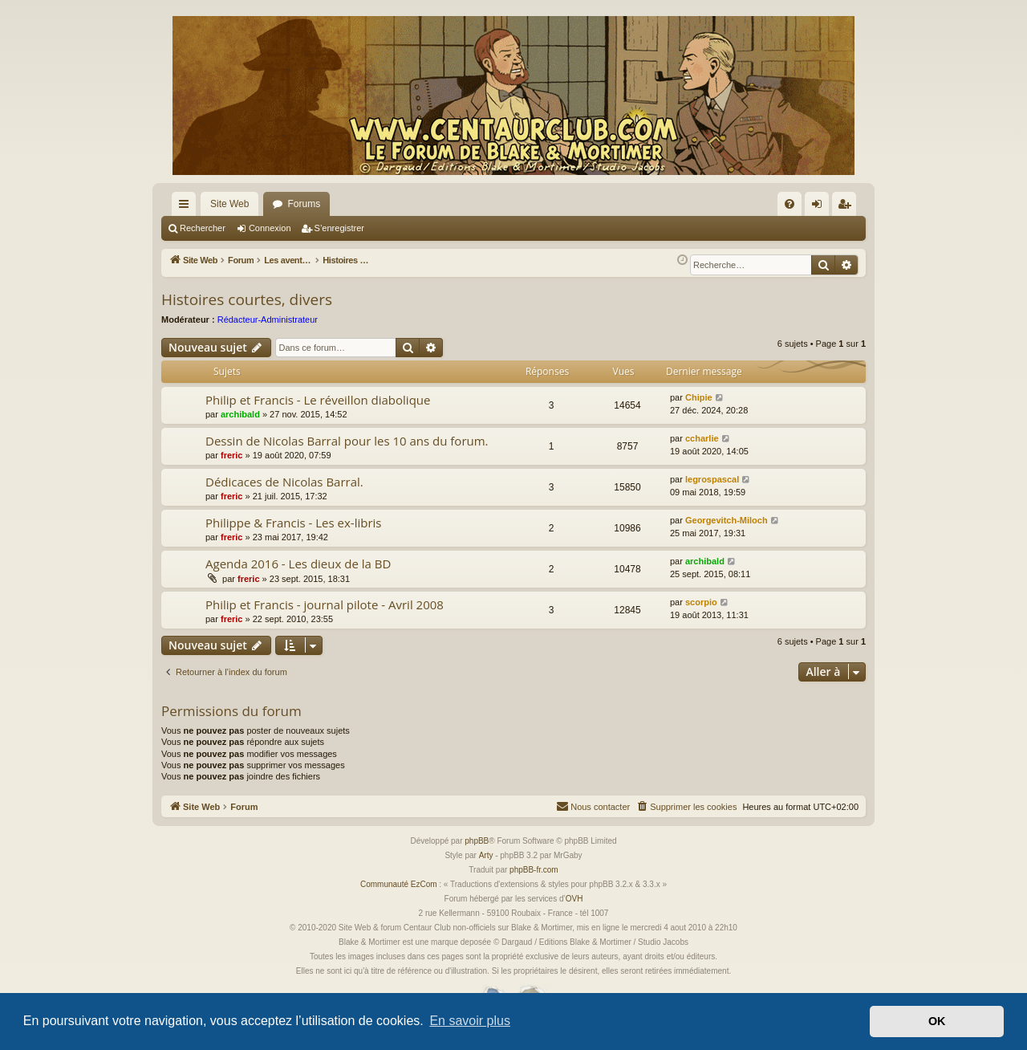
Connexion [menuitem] (820, 207)
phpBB (477, 840)
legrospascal (712, 479)
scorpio (701, 602)
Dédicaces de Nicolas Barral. (284, 482)
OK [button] (937, 1021)
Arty (486, 855)
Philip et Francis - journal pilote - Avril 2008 (324, 604)
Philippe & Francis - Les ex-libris (293, 523)
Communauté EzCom (398, 884)
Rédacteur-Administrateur (267, 319)
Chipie (698, 397)
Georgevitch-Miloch (726, 520)
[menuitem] (789, 204)
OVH (574, 898)
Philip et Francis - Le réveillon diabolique (317, 400)
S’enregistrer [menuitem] (847, 207)
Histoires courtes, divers (246, 299)
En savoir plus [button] (469, 1021)
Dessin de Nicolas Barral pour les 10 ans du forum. (347, 441)
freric (232, 455)
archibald (240, 414)
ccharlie (702, 438)
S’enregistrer (339, 228)
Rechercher (202, 228)
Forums (303, 204)
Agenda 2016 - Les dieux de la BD (298, 564)
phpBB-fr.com (533, 869)
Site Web (229, 204)
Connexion (270, 228)
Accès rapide (187, 207)
